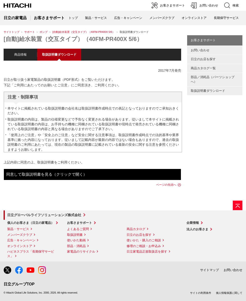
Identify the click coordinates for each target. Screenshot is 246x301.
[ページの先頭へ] (237, 205)
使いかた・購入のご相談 (144, 240)
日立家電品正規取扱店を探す (147, 251)
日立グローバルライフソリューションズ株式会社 (44, 215)
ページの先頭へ (166, 184)
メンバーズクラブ (161, 18)
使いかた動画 (76, 240)
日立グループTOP (19, 284)
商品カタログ (136, 229)
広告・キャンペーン (21, 240)
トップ (73, 18)
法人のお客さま (197, 229)
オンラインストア (194, 18)
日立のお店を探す (203, 59)
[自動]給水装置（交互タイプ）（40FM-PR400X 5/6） (83, 31)
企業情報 (192, 223)
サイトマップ (209, 270)
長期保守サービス (226, 18)
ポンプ (44, 31)
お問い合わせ (200, 50)
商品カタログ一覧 (203, 68)
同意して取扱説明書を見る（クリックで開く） (46, 174)
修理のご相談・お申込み (144, 246)
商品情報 (20, 54)
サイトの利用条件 (200, 292)
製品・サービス (18, 229)
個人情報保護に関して (229, 292)
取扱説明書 (75, 235)
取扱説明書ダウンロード (208, 91)
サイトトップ (11, 31)
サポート (29, 31)
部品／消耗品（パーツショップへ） (212, 79)
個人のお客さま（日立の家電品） (30, 223)
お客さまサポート (203, 40)
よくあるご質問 (78, 229)
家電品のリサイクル (81, 251)
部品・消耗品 (76, 246)
